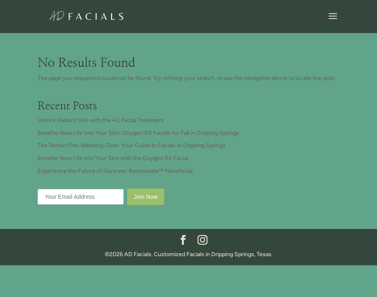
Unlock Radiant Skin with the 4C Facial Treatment (101, 120)
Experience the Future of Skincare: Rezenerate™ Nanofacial (115, 170)
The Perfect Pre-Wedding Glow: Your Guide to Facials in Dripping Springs (132, 145)
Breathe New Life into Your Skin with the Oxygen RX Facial (113, 158)
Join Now (146, 196)
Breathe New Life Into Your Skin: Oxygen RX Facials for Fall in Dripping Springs (138, 133)
